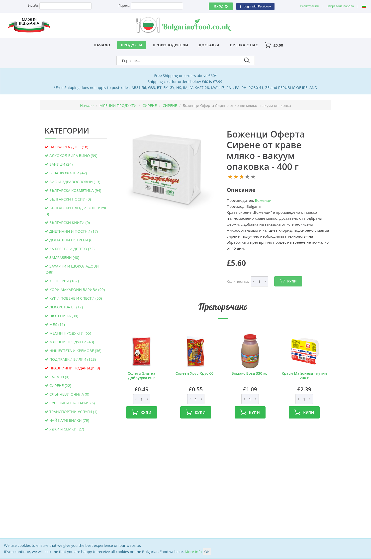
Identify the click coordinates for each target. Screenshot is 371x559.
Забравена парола (340, 6)
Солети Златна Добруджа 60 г (141, 375)
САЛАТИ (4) (59, 376)
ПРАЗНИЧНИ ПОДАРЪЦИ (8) (74, 367)
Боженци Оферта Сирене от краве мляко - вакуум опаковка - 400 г (266, 150)
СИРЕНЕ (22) (60, 385)
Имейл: (33, 5)
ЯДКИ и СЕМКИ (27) (66, 428)
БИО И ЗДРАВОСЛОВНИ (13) (74, 181)
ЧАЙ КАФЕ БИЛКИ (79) (69, 420)
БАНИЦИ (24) (61, 164)
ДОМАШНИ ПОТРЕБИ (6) (71, 239)
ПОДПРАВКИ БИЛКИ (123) (72, 359)
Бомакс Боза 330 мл (250, 373)
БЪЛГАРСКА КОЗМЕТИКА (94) (75, 190)
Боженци (263, 200)
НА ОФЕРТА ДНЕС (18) (68, 146)
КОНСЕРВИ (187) (64, 280)
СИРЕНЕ (149, 105)
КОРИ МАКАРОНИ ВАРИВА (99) (77, 289)
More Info (193, 551)
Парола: (124, 5)
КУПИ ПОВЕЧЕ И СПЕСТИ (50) (75, 298)
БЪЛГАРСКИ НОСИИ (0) (70, 199)
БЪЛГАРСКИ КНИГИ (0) (69, 222)
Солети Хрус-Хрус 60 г (196, 373)
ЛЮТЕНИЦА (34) (63, 315)
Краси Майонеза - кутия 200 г (304, 375)
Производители (170, 45)
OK (206, 551)
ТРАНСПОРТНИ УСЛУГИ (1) (73, 411)
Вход (220, 6)
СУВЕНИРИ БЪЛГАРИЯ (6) (72, 402)
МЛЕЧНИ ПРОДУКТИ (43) (71, 341)
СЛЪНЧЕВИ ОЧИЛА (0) (69, 394)
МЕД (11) (57, 324)
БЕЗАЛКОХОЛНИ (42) (68, 172)
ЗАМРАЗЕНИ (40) (64, 257)
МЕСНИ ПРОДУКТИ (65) (70, 333)
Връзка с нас (244, 45)
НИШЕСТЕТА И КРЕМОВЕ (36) (75, 350)
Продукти (131, 45)
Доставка (209, 45)
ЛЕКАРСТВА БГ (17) (66, 306)
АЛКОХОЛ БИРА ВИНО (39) (73, 155)
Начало (102, 45)
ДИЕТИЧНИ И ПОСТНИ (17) (73, 231)
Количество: (238, 281)
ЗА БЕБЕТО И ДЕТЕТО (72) (71, 248)
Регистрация (309, 6)
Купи (288, 281)
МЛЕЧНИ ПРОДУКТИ (118, 105)
